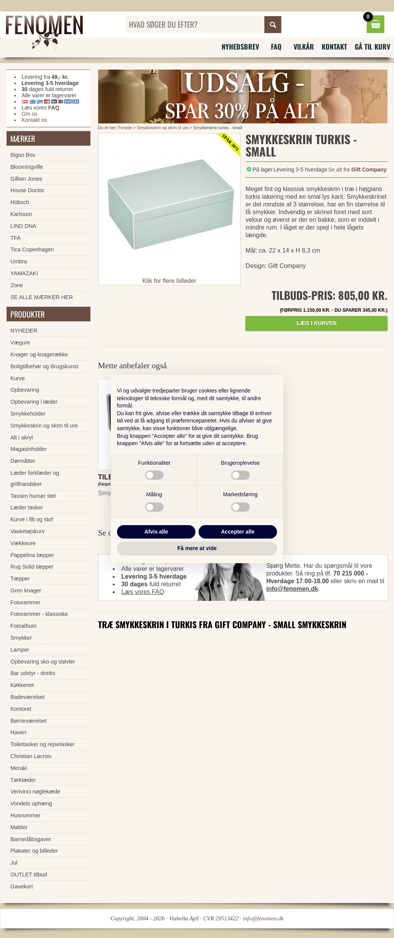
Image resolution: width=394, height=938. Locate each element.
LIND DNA (23, 226)
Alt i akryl (21, 437)
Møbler (19, 827)
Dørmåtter (22, 461)
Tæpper (20, 578)
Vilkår (304, 47)
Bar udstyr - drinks (32, 673)
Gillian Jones (26, 179)
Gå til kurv (372, 47)
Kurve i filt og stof (31, 519)
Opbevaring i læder (33, 402)
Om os (29, 114)
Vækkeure (23, 543)
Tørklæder (23, 780)
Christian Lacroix (31, 756)
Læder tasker (26, 507)
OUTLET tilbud (28, 874)
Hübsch (19, 202)
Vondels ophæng (31, 803)
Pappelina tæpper (32, 555)
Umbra (18, 261)
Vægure (20, 342)
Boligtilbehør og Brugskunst (44, 366)
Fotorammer (25, 602)
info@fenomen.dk (292, 588)
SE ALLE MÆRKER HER (41, 297)
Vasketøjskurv (27, 531)
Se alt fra (357, 169)
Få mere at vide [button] (197, 548)
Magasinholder (28, 449)
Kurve (17, 378)
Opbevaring (24, 390)
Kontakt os (34, 120)
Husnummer (25, 815)
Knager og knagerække (39, 354)
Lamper (19, 650)
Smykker (21, 638)
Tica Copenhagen (32, 249)
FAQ (276, 47)
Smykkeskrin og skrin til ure (163, 127)
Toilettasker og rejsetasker (42, 744)
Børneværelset (28, 721)
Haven (18, 732)
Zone (16, 285)
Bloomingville (26, 167)
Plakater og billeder (34, 851)
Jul (13, 863)
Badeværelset (27, 697)
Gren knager (25, 590)
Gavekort (21, 886)
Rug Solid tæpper (31, 567)
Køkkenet (22, 685)
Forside (125, 127)
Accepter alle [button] (237, 532)
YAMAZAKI (24, 273)
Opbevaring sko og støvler (42, 662)
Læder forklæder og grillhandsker (34, 478)
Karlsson (21, 214)
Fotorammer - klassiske (39, 614)
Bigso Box (22, 155)
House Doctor (27, 190)
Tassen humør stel (33, 496)
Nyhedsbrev (240, 47)
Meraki (18, 768)
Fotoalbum (23, 626)
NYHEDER (23, 331)
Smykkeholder (27, 414)
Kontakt (334, 47)
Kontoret (20, 709)
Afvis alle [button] (156, 532)
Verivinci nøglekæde (35, 791)
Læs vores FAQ (142, 592)
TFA (15, 238)
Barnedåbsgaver (30, 839)
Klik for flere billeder (169, 281)
